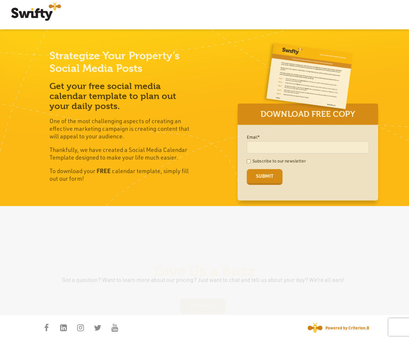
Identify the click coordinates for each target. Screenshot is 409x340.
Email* (255, 137)
